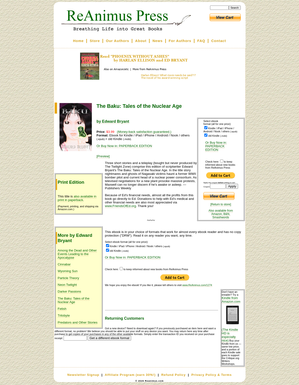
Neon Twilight (67, 285)
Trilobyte (64, 315)
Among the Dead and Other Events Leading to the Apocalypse (77, 254)
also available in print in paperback (77, 198)
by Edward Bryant (113, 121)
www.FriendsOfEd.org (120, 206)
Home (78, 41)
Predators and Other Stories (78, 322)
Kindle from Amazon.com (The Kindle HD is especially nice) (232, 319)
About (141, 41)
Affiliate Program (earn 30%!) (130, 375)
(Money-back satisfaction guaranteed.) (144, 132)
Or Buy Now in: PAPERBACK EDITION (216, 146)
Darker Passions (69, 291)
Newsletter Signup (83, 375)
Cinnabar (64, 264)
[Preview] (103, 156)
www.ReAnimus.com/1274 (197, 285)
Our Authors (117, 41)
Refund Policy (173, 375)
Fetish (62, 309)
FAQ (201, 41)
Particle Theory (68, 278)
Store (95, 41)
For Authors (180, 41)
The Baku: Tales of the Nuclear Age (73, 300)
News (157, 41)
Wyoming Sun (68, 271)
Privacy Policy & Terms (211, 375)
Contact (218, 41)
